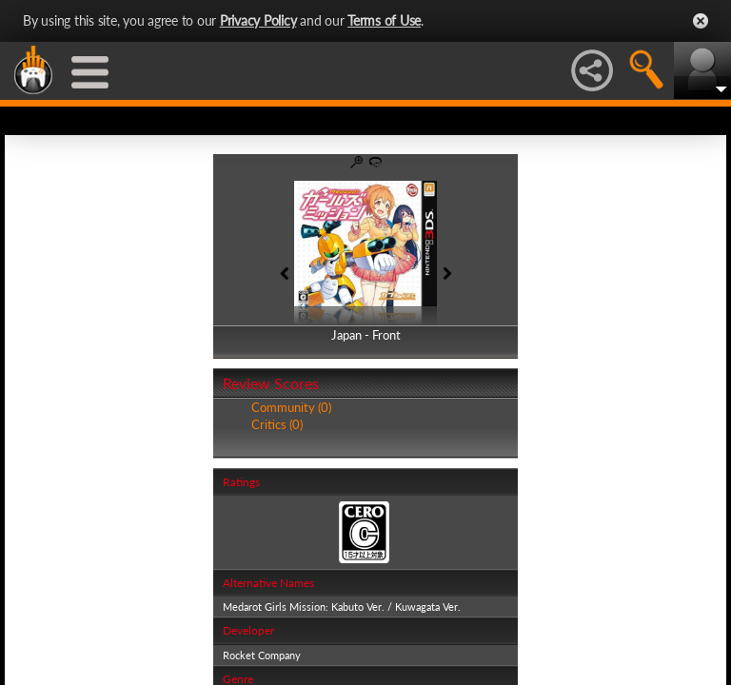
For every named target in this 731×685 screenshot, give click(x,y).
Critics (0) (277, 424)
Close (700, 21)
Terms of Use (384, 20)
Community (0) (291, 407)
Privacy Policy (258, 20)
